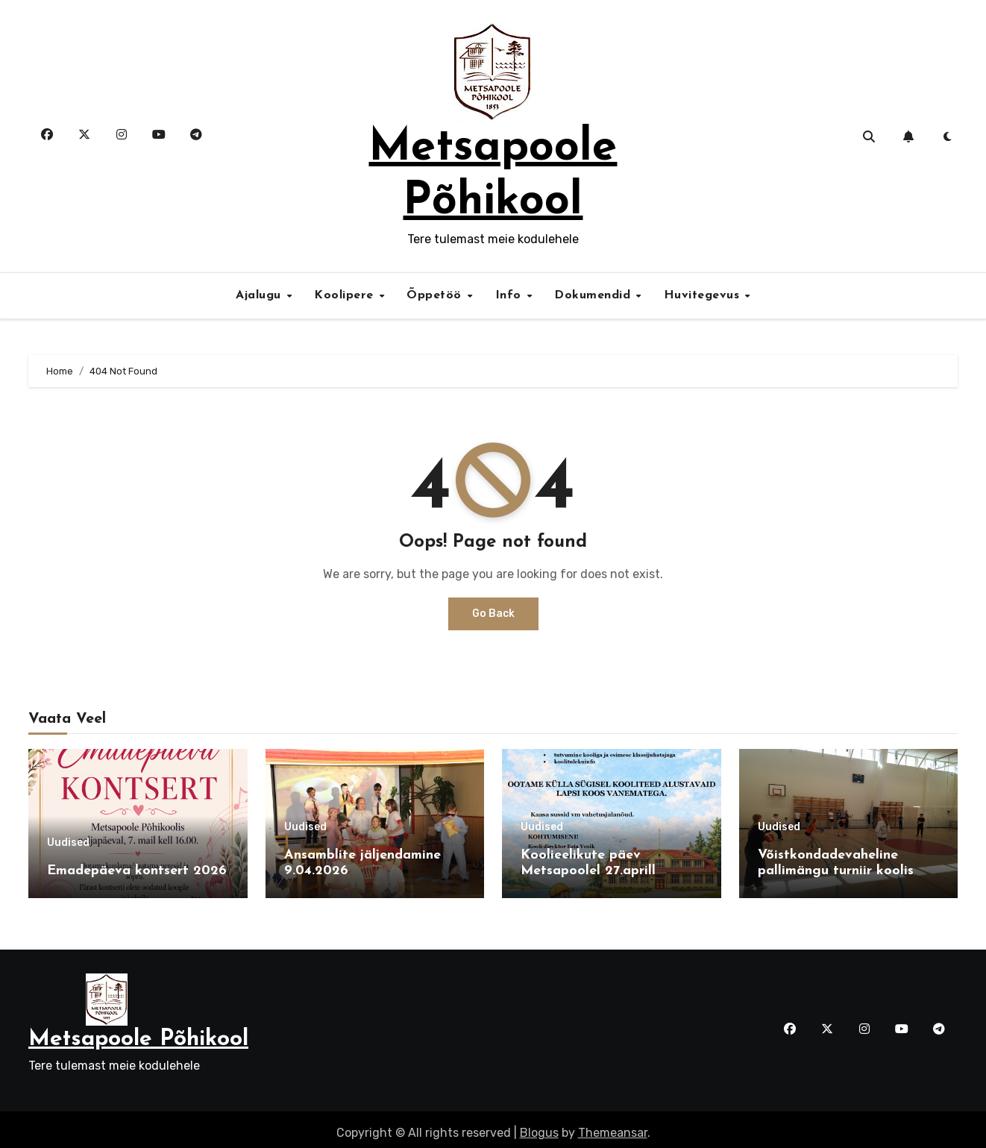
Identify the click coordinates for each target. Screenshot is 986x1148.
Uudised (68, 843)
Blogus (539, 1126)
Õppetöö (435, 295)
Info (510, 295)
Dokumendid (594, 295)
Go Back (493, 613)
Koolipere (345, 295)
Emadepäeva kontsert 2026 (137, 871)
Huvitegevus (704, 295)
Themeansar (612, 1126)
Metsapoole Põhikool (138, 1032)
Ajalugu (260, 295)
